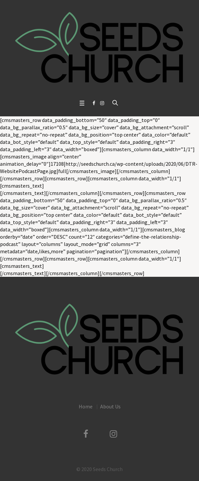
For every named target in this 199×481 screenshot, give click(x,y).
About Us (110, 406)
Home (86, 406)
